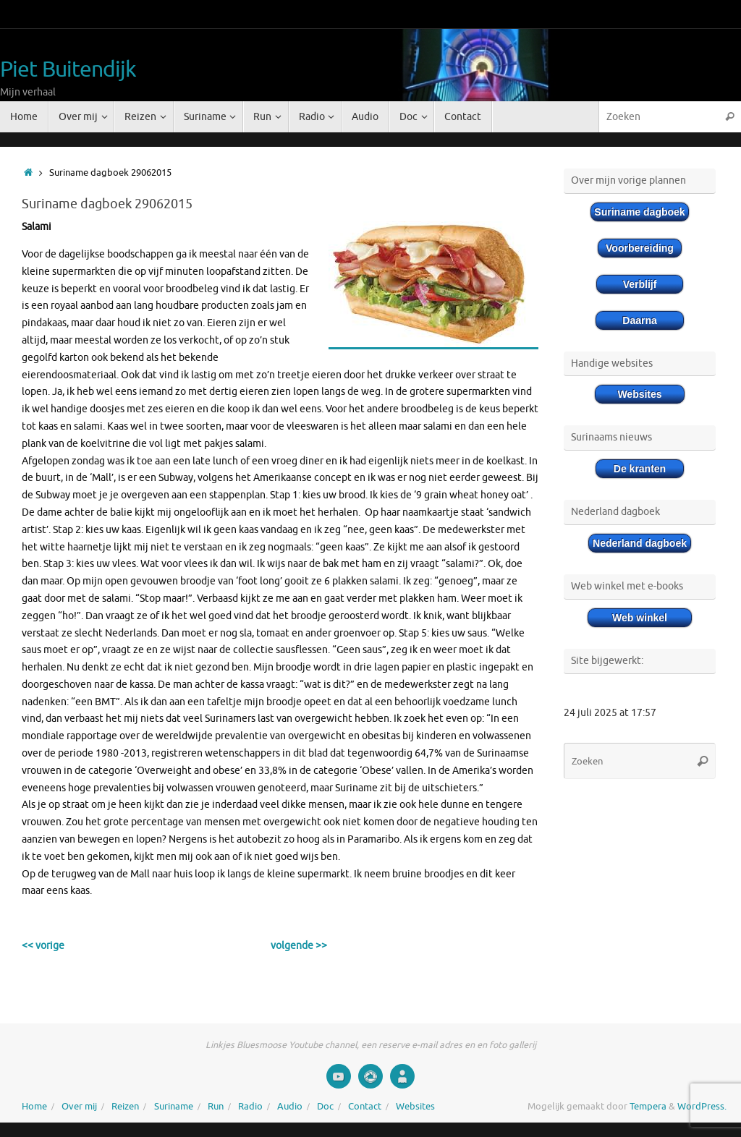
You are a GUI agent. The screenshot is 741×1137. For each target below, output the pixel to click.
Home (34, 1106)
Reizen (125, 1106)
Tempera (648, 1106)
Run (216, 1106)
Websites (415, 1106)
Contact (364, 1106)
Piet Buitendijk (68, 70)
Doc (325, 1106)
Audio (289, 1106)
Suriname (173, 1106)
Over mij (79, 1106)
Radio (250, 1106)
